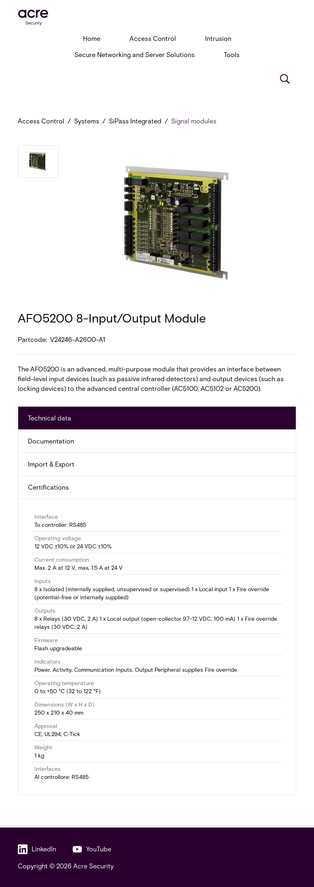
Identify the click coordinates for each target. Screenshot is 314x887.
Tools (232, 54)
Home (91, 38)
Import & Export (51, 464)
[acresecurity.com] (157, 17)
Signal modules (193, 121)
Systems (86, 121)
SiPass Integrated (135, 121)
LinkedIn (37, 849)
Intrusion (218, 38)
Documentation (51, 441)
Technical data (49, 418)
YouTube (91, 849)
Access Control (152, 38)
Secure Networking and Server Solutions (134, 54)
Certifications (48, 487)
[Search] (285, 79)
